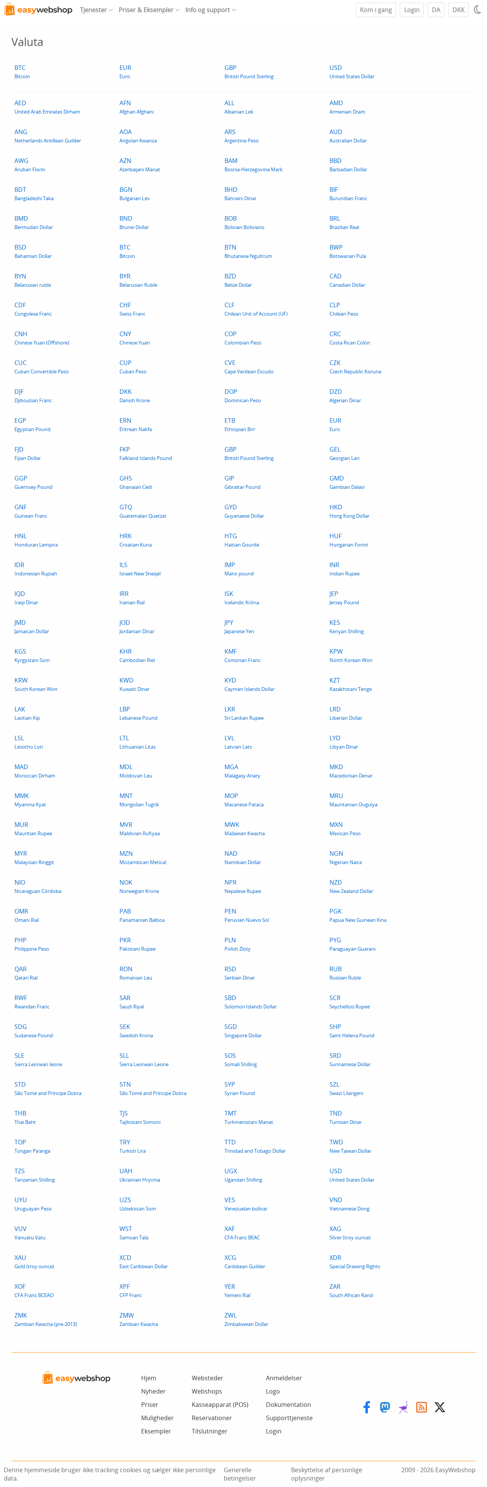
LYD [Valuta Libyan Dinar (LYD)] (343, 742)
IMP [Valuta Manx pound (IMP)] (239, 569)
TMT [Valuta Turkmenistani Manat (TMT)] (248, 1117)
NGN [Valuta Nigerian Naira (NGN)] (345, 857)
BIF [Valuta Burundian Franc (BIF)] (348, 193)
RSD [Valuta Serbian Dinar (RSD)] (239, 973)
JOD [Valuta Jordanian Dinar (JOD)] (136, 626)
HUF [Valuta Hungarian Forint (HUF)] (348, 540)
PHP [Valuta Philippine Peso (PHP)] (31, 944)
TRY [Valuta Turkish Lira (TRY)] (132, 1146)
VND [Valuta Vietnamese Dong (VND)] (349, 1204)
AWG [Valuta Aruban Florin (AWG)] (29, 164)
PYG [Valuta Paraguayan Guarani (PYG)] (352, 944)
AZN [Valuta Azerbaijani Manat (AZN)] (139, 164)
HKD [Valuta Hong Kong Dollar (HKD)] (349, 511)
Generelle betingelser (240, 1474)
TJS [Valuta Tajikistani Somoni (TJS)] (140, 1117)
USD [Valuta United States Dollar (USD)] (351, 71)
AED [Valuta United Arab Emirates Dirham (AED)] (47, 107)
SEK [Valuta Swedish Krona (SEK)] (136, 1030)
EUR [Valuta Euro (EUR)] (125, 71)
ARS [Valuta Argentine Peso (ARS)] (241, 136)
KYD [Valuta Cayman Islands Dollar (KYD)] (249, 684)
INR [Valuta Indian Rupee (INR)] (344, 569)
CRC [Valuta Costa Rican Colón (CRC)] (349, 338)
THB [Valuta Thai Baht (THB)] (25, 1117)
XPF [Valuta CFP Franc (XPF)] (130, 1290)
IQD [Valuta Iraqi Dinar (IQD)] (26, 597)
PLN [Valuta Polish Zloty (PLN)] (237, 944)
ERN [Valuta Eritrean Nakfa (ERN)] (135, 424)
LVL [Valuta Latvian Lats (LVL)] (238, 742)
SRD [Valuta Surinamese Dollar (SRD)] (350, 1059)
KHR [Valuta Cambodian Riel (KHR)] (137, 655)
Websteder (207, 1378)
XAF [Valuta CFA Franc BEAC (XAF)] (242, 1233)
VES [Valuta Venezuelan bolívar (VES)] (245, 1204)
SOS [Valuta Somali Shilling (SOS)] (240, 1059)
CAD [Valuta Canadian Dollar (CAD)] (347, 280)
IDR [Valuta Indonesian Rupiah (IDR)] (35, 569)
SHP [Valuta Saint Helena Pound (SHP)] (351, 1030)
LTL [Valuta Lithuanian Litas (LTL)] (137, 742)
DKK (458, 10)
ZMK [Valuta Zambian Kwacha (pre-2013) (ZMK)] (45, 1319)
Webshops (207, 1391)
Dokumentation (288, 1404)
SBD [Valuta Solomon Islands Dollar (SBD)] (250, 1002)
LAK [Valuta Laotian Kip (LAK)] (27, 713)
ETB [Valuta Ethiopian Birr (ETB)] (239, 424)
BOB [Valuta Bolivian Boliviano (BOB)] (244, 222)
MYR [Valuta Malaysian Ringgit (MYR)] (34, 857)
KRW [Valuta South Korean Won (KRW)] (35, 684)
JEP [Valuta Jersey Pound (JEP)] (344, 597)
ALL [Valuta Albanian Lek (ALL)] (238, 107)
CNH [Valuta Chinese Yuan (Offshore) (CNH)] (41, 338)
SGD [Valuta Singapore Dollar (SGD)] (243, 1030)
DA (436, 10)
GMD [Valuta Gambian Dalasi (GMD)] (346, 482)
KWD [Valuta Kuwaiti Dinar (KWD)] (134, 684)
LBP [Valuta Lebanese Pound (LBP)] (138, 713)
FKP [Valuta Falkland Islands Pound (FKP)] (145, 453)
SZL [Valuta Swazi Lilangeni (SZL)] (346, 1088)
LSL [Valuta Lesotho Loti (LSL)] (28, 742)
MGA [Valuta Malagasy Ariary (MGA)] (242, 771)
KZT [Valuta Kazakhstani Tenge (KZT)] (350, 684)
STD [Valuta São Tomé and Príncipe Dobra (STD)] (47, 1088)
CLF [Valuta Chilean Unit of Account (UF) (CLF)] (256, 309)
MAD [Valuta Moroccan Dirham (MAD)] (34, 771)
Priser (149, 1404)
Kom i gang (376, 10)
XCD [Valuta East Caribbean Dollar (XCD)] (143, 1261)
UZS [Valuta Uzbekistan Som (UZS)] (137, 1204)
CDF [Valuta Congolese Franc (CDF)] (33, 309)
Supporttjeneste (289, 1418)
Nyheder (153, 1391)
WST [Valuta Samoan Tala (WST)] (133, 1233)
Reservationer (212, 1418)
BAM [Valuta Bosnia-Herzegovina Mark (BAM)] (253, 164)
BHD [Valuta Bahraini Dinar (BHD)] (240, 193)
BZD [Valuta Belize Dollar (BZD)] (238, 280)
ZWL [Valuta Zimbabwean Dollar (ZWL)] (246, 1319)
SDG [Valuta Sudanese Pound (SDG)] (33, 1030)
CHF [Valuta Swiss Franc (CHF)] (132, 309)
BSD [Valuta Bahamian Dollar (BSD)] (33, 251)
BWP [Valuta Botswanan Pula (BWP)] (347, 251)
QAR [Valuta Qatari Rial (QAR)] (26, 973)
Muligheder (157, 1418)
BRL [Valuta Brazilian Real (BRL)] (344, 222)
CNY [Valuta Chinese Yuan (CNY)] (134, 338)
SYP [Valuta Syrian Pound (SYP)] (239, 1088)
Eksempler (156, 1431)
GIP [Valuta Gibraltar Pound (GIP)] (242, 482)
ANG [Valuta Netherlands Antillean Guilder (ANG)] (47, 136)
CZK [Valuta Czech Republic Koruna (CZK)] (355, 367)
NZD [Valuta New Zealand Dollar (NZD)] (351, 886)
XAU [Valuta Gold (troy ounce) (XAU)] (34, 1261)
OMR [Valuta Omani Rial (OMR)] (26, 915)
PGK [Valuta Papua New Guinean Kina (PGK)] (358, 915)
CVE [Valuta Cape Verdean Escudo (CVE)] (249, 367)
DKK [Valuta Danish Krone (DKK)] (134, 395)
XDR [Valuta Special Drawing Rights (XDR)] (354, 1261)
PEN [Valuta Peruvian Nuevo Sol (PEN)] (246, 915)
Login (412, 10)
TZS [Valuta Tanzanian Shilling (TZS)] (34, 1175)
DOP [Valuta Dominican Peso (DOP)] (242, 395)
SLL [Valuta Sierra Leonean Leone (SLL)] (144, 1059)
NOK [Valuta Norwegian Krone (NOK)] (139, 886)
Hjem (148, 1378)
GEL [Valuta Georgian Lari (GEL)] (344, 453)
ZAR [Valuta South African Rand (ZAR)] (351, 1290)
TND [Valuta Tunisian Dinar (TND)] (345, 1117)
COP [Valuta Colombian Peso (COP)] (242, 338)
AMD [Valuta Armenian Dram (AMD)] (347, 107)
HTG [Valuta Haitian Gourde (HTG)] (241, 540)
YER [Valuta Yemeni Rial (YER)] (237, 1290)
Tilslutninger (210, 1431)
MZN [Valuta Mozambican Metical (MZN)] (142, 857)
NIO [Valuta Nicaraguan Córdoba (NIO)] (37, 886)
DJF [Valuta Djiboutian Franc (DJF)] (33, 395)
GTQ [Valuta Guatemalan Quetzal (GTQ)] (142, 511)
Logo (273, 1391)
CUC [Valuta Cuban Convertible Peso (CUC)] (41, 367)
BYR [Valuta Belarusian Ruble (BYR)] (138, 280)
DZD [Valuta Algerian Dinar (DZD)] (345, 395)
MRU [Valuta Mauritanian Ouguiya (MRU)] (353, 800)
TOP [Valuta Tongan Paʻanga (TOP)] (32, 1146)
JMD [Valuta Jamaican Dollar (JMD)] (31, 626)
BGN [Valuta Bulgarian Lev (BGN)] (134, 193)
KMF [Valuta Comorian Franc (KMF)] (242, 655)
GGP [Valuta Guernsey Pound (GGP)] (33, 482)
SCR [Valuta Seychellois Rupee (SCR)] (349, 1002)
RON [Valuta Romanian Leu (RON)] (135, 973)
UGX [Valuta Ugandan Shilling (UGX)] (243, 1175)
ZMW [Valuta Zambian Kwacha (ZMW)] (138, 1319)
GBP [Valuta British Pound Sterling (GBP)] (249, 71)
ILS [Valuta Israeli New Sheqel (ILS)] (140, 569)
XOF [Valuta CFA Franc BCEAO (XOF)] (34, 1290)
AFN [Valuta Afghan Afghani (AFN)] (136, 107)
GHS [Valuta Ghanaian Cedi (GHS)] (135, 482)
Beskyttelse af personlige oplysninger (326, 1474)
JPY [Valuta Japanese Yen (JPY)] (239, 626)
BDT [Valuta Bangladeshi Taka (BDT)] (34, 193)
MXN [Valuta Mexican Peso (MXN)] (345, 828)
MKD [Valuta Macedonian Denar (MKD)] (350, 771)
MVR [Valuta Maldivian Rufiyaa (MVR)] (139, 828)
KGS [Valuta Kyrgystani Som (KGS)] (32, 655)
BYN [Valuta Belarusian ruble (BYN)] (32, 280)
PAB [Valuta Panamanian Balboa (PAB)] (142, 915)
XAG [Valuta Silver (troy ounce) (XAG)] (350, 1233)
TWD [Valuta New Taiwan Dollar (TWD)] (350, 1146)
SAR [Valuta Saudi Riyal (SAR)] (131, 1002)
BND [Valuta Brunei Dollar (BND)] (134, 222)
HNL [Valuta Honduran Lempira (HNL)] (36, 540)
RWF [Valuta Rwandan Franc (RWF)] (31, 1002)
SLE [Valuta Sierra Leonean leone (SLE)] (38, 1059)
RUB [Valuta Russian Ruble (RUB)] (345, 973)
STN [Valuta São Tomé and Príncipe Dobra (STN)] (152, 1088)
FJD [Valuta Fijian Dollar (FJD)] (27, 453)
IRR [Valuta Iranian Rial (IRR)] (132, 597)
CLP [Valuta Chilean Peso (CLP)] (343, 309)
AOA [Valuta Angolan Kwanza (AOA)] (138, 136)
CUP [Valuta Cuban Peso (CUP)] (132, 367)
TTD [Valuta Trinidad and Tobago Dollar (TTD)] (255, 1146)
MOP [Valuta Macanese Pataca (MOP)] (244, 800)
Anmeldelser (284, 1378)
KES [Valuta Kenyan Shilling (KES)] (346, 626)
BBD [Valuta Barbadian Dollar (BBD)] (348, 164)
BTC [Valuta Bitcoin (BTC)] (22, 71)
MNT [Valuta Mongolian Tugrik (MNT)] (139, 800)
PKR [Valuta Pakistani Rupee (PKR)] (137, 944)
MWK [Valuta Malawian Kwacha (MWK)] (244, 828)
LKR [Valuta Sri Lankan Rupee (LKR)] (244, 713)
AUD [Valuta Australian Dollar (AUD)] (348, 136)
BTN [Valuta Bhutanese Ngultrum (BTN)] (248, 251)
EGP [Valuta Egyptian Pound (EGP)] (32, 424)
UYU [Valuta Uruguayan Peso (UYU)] (33, 1204)
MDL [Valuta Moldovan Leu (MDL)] (135, 771)
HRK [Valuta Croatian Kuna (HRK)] (135, 540)
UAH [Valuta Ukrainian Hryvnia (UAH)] (139, 1175)
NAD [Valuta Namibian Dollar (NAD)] (242, 857)
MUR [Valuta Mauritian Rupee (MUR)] (33, 828)
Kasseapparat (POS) (220, 1404)
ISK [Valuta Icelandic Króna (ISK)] (241, 597)
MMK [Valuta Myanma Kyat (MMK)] (30, 800)
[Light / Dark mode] (479, 9)
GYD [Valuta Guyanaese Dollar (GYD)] (244, 511)
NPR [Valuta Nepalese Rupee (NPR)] (242, 886)
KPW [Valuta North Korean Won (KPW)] (350, 655)
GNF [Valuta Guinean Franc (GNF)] (30, 511)
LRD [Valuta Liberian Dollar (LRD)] (345, 713)
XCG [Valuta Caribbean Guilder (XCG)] (244, 1261)
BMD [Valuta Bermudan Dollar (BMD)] (33, 222)
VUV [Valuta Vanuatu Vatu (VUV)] (30, 1233)
